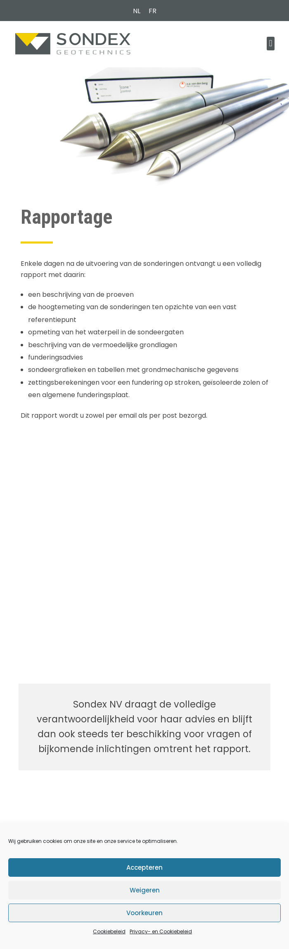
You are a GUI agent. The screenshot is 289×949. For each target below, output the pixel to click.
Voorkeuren (144, 913)
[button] (271, 43)
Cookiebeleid (109, 931)
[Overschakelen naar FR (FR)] (152, 11)
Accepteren (144, 867)
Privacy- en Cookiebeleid (161, 931)
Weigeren (145, 890)
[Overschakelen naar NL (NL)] (136, 11)
